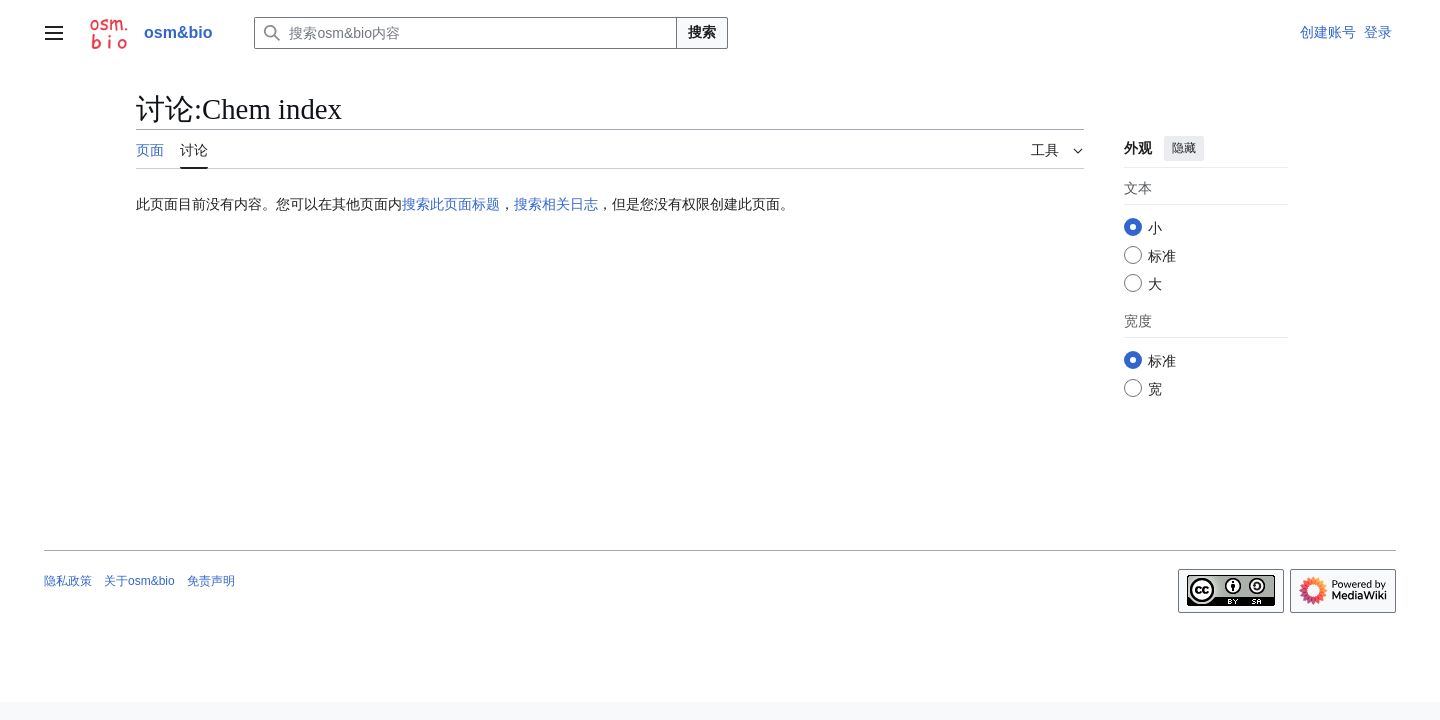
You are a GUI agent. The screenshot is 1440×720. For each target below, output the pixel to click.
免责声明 (211, 581)
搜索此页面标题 (451, 204)
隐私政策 (68, 581)
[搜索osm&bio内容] (465, 33)
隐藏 (1184, 148)
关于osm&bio (139, 581)
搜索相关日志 (556, 204)
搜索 (702, 32)
